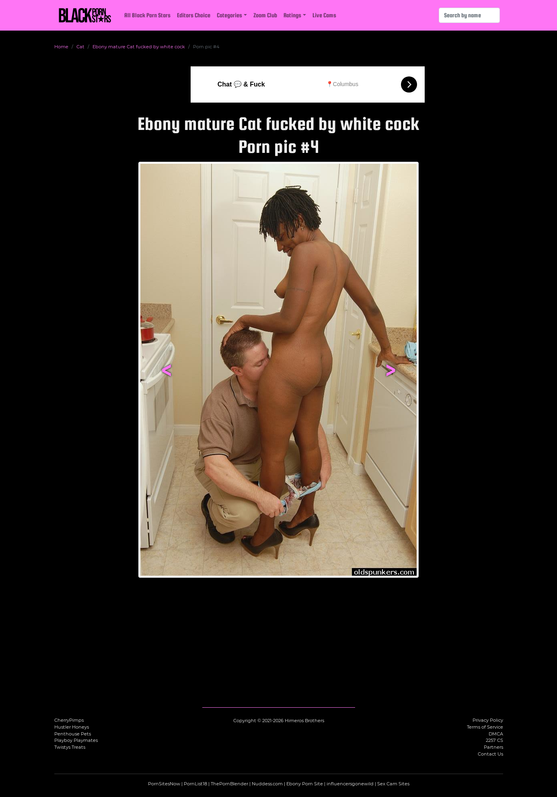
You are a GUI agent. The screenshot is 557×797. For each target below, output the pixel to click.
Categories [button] (229, 15)
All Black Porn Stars (147, 15)
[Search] (469, 15)
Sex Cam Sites (393, 784)
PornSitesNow (164, 784)
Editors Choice (193, 15)
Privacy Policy (488, 720)
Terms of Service (485, 727)
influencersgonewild (350, 784)
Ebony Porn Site (304, 784)
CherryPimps (69, 720)
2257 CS (494, 740)
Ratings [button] (292, 15)
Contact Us (490, 754)
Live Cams (324, 15)
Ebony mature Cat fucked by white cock (138, 46)
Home (61, 46)
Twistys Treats (69, 747)
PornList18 (195, 784)
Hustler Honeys (71, 727)
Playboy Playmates (76, 740)
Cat (80, 46)
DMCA (496, 734)
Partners (493, 747)
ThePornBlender (229, 784)
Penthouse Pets (72, 734)
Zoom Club (265, 15)
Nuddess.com (267, 784)
